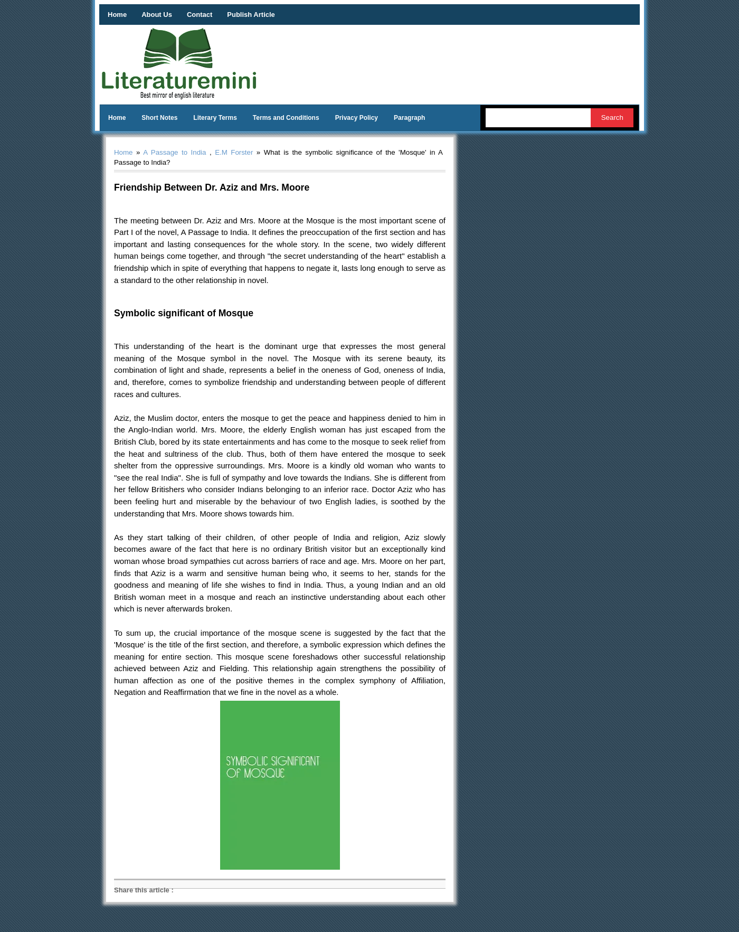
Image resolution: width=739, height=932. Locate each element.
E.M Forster (234, 152)
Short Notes (159, 117)
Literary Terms (214, 117)
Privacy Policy (356, 117)
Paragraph (409, 117)
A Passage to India (174, 152)
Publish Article (251, 14)
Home (117, 14)
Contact (199, 14)
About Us (156, 14)
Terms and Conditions (286, 117)
